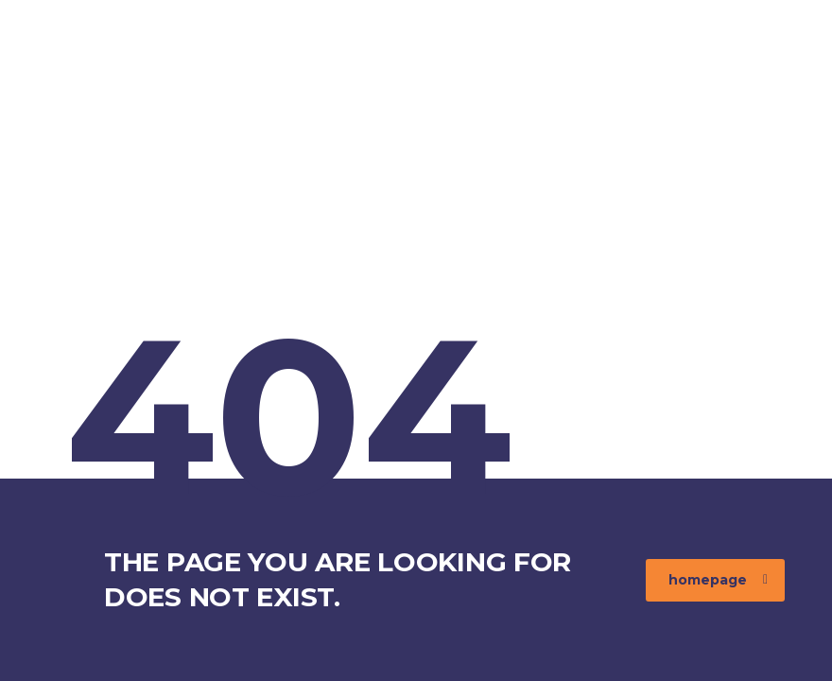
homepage (718, 579)
